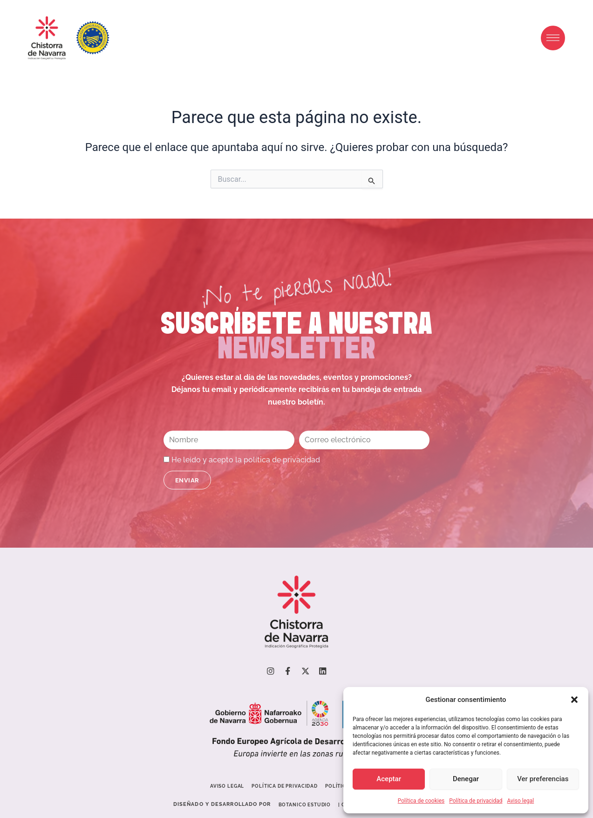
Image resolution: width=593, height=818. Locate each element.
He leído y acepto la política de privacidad (245, 459)
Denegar (466, 779)
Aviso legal (520, 800)
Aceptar (388, 779)
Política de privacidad (475, 800)
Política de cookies (421, 800)
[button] (574, 699)
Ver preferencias (542, 779)
